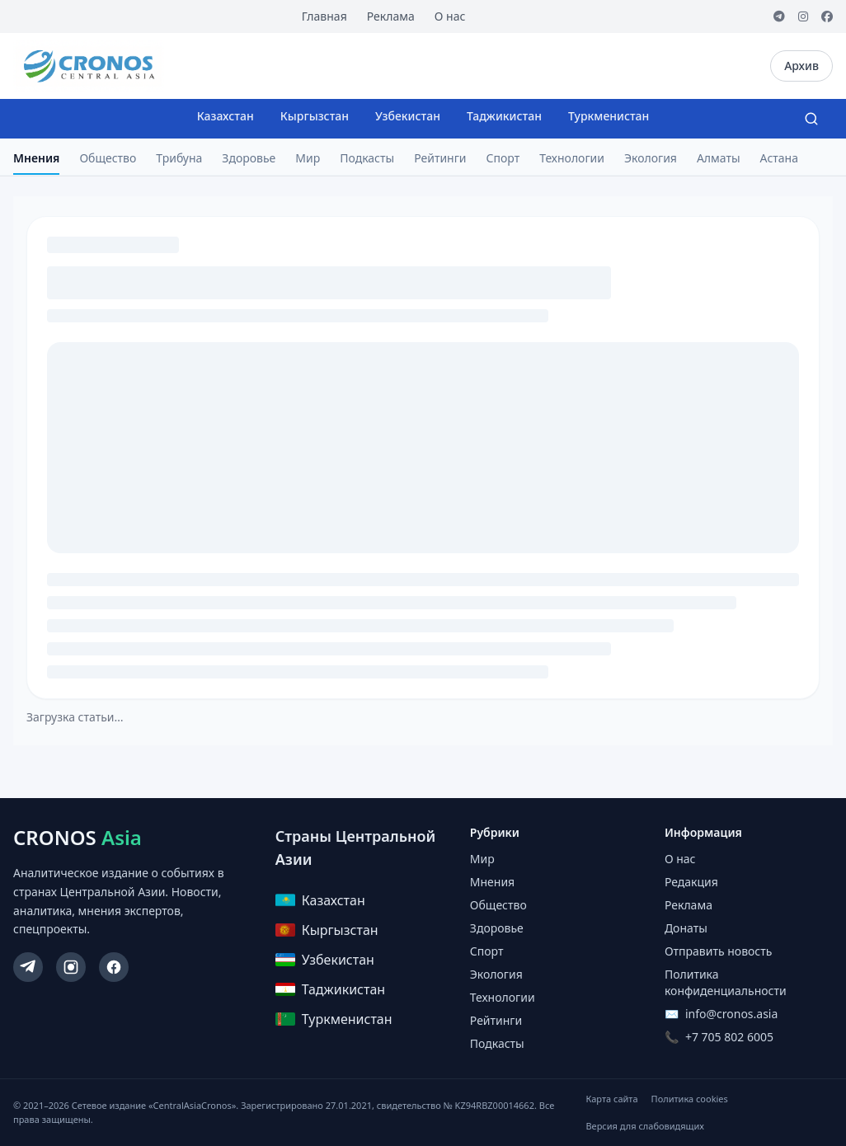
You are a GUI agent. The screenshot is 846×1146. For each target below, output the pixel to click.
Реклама (391, 16)
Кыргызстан (314, 116)
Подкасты (367, 158)
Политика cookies (689, 1098)
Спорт (503, 158)
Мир (307, 158)
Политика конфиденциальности (726, 982)
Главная (324, 16)
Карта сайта (611, 1098)
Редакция (691, 882)
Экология (650, 158)
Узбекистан (407, 116)
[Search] (811, 119)
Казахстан (225, 116)
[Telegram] (779, 16)
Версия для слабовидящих (644, 1126)
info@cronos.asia (731, 1014)
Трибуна (179, 158)
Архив (801, 65)
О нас (450, 16)
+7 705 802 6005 (729, 1037)
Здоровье (248, 158)
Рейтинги (440, 158)
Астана (779, 158)
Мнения (36, 158)
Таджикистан (504, 116)
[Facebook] (827, 16)
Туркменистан (608, 116)
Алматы (718, 158)
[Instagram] (803, 16)
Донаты (686, 928)
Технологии (571, 158)
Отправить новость (718, 951)
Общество (107, 158)
